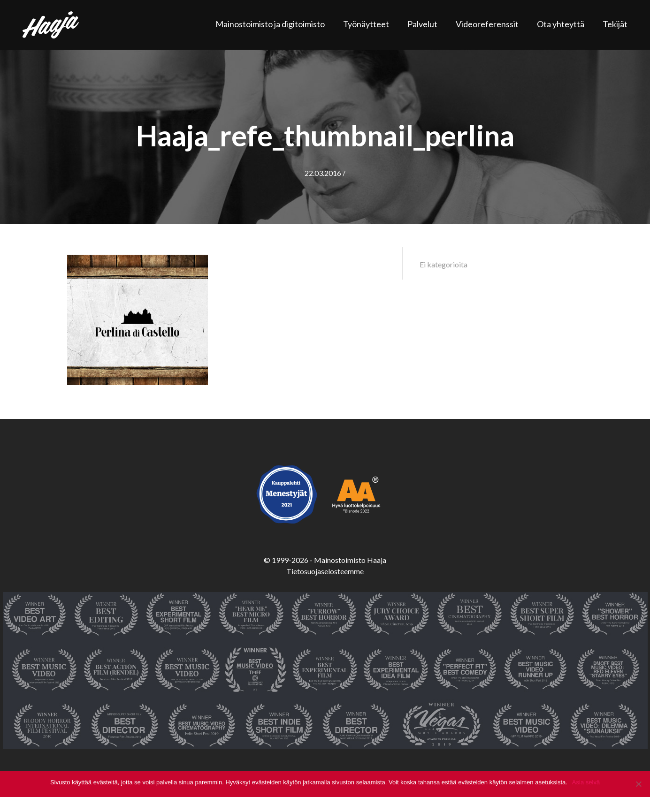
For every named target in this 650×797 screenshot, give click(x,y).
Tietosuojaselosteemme (325, 571)
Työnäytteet (366, 24)
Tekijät (615, 24)
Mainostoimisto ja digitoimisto (270, 24)
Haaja (51, 24)
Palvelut (422, 24)
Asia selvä (586, 782)
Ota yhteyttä (560, 24)
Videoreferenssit (487, 24)
